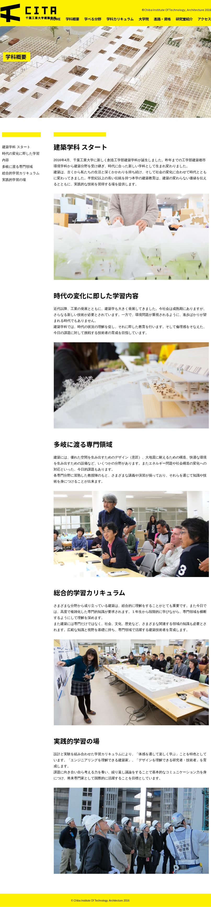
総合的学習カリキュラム (20, 173)
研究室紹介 (184, 18)
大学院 (144, 18)
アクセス (204, 18)
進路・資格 (162, 18)
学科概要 (72, 18)
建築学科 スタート (16, 147)
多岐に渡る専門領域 (17, 167)
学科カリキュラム (120, 18)
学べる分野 (92, 18)
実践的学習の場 (14, 180)
